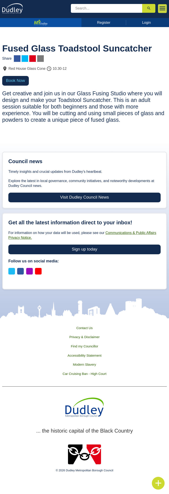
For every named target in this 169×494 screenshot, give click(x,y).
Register (103, 22)
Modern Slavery (84, 364)
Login (146, 22)
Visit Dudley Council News (84, 197)
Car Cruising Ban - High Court (84, 374)
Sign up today (84, 249)
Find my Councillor (84, 346)
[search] (106, 8)
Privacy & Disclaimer (84, 337)
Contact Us (84, 328)
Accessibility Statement (84, 355)
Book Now (15, 80)
